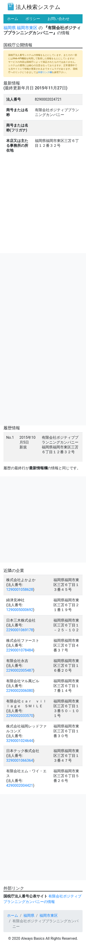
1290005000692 (19, 610)
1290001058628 (19, 589)
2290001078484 (19, 650)
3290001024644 (19, 740)
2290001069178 (19, 630)
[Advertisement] (43, 296)
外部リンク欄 (45, 72)
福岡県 (9, 27)
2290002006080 (19, 690)
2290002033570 (19, 715)
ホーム (12, 915)
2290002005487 (19, 670)
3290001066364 (19, 760)
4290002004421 (19, 785)
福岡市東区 (27, 27)
